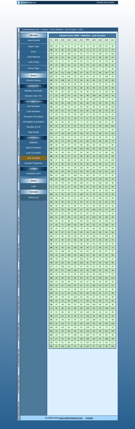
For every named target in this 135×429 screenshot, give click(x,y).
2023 (75, 40)
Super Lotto (33, 46)
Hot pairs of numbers (33, 116)
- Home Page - (33, 68)
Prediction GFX (33, 173)
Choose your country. (106, 2)
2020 (94, 40)
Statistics (33, 142)
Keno (33, 51)
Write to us (34, 197)
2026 (56, 40)
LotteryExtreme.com (30, 30)
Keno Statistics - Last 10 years (63, 30)
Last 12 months (33, 153)
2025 (63, 40)
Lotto (33, 186)
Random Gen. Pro (33, 96)
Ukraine (45, 30)
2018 (106, 40)
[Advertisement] (67, 16)
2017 (113, 40)
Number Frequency (34, 163)
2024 (69, 40)
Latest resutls (33, 40)
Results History (33, 80)
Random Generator (34, 91)
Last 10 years (33, 158)
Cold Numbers (33, 111)
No (51, 40)
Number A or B (33, 127)
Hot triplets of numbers (33, 122)
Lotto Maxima (33, 57)
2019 (100, 40)
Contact (89, 418)
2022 (81, 40)
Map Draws (33, 132)
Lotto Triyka (33, 62)
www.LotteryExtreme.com (71, 418)
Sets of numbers (33, 147)
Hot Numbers (33, 106)
